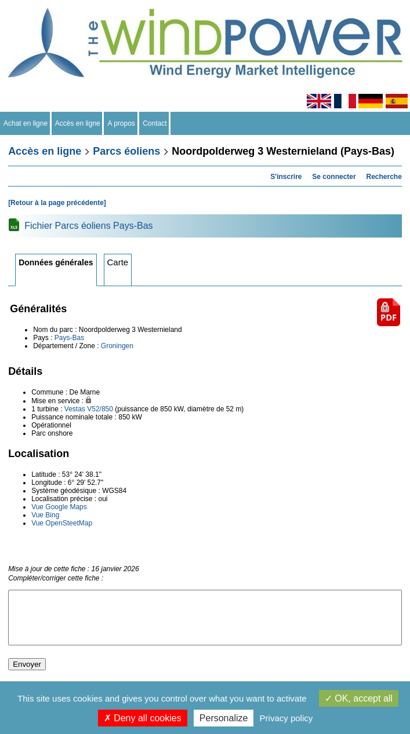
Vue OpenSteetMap (61, 523)
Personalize (223, 718)
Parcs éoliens (126, 151)
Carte (118, 262)
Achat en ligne (26, 123)
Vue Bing (45, 515)
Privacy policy (286, 718)
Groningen (117, 346)
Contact (155, 123)
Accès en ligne (78, 123)
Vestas (74, 409)
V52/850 (100, 409)
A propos (121, 123)
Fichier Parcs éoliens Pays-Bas (88, 226)
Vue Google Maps (59, 507)
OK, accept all (359, 698)
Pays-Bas (69, 338)
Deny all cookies (143, 718)
